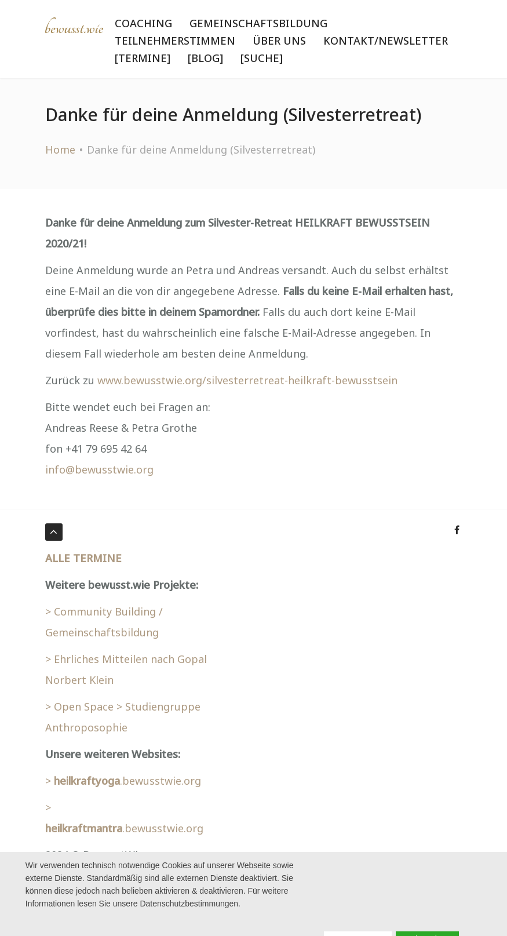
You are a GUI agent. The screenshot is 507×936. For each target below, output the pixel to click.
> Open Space (79, 706)
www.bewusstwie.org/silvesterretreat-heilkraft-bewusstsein (247, 380)
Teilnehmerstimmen (175, 40)
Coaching (143, 23)
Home (60, 149)
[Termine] (142, 58)
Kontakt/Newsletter (385, 40)
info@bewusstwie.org (99, 469)
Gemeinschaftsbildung (258, 23)
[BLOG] (205, 58)
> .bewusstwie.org (123, 781)
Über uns (279, 40)
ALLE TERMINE (83, 558)
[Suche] (261, 58)
